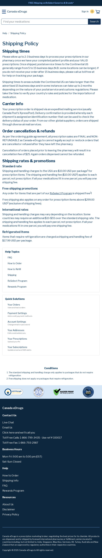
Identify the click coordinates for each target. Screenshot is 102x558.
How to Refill (14, 269)
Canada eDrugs (17, 11)
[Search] (44, 22)
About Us (7, 504)
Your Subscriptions (51, 348)
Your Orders (51, 306)
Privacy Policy (10, 514)
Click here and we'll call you (18, 432)
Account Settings (51, 323)
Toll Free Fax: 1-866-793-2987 (20, 442)
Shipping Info (10, 480)
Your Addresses (51, 332)
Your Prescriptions (51, 340)
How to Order (15, 263)
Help (4, 33)
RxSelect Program (17, 280)
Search (94, 21)
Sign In (85, 11)
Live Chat (8, 422)
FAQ (10, 257)
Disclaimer (8, 509)
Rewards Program (17, 286)
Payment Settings (51, 315)
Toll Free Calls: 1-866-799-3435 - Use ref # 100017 (32, 437)
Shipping (12, 275)
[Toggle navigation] (4, 11)
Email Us (7, 427)
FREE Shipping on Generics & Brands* (51, 3)
